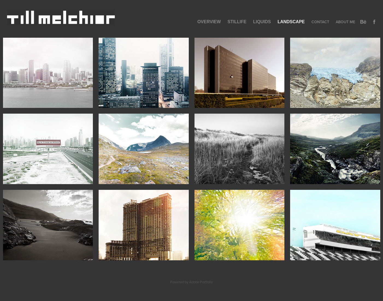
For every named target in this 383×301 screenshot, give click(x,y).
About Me (345, 22)
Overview (209, 21)
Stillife (237, 21)
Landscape (291, 21)
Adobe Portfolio (201, 281)
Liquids (262, 21)
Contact (320, 22)
